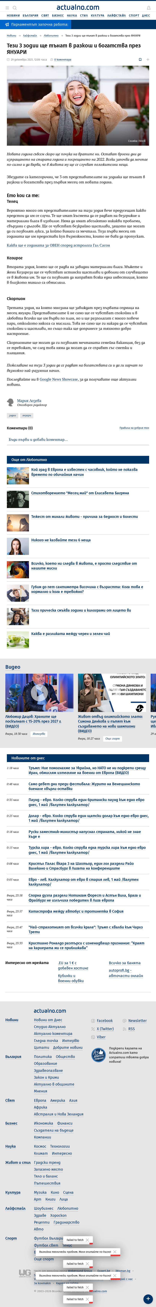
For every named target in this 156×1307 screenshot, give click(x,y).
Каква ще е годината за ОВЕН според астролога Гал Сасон (58, 245)
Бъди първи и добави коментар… (38, 440)
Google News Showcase (59, 379)
